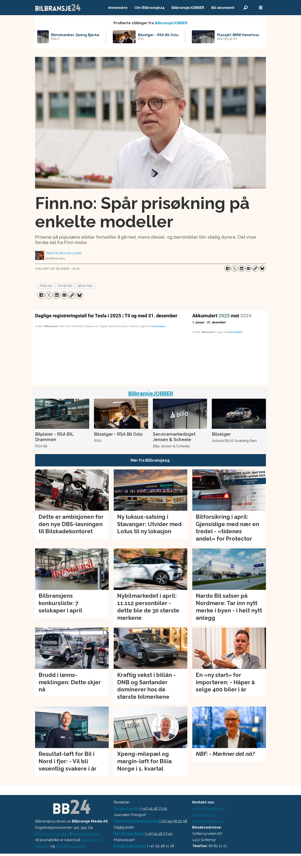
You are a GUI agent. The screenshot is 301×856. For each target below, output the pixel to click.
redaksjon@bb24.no (208, 808)
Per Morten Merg (129, 833)
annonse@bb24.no (207, 821)
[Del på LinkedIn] (241, 268)
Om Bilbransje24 (149, 7)
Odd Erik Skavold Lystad (136, 821)
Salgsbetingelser (86, 834)
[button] (257, 418)
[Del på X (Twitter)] (234, 268)
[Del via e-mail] (248, 268)
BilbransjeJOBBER (188, 7)
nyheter (65, 285)
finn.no (46, 285)
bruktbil (85, 285)
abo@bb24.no (203, 815)
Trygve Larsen (127, 808)
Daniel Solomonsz (130, 846)
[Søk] (245, 7)
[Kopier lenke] (255, 268)
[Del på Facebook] (227, 268)
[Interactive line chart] (229, 346)
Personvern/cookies (52, 834)
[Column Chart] (111, 346)
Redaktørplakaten (71, 846)
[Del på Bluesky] (262, 268)
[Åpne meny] (261, 7)
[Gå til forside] (58, 7)
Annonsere (118, 7)
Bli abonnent (222, 7)
